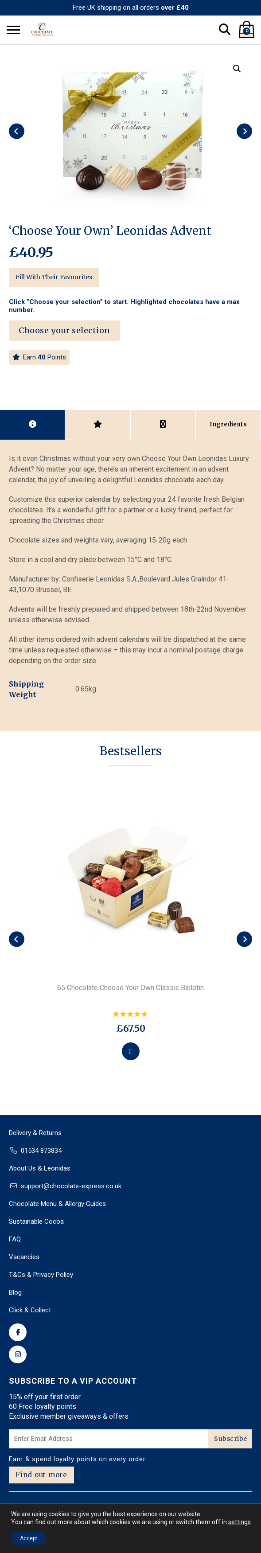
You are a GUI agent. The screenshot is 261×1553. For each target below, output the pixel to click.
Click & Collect (30, 1310)
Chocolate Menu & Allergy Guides (57, 1204)
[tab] (32, 425)
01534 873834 (41, 1151)
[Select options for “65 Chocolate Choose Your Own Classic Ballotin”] (131, 1051)
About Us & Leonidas (39, 1168)
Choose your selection (64, 330)
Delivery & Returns (35, 1133)
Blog (15, 1292)
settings (239, 1522)
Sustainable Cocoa (36, 1221)
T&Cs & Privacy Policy (41, 1275)
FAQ (15, 1239)
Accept (28, 1538)
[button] (237, 69)
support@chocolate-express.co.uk (71, 1186)
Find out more (41, 1475)
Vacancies (24, 1257)
